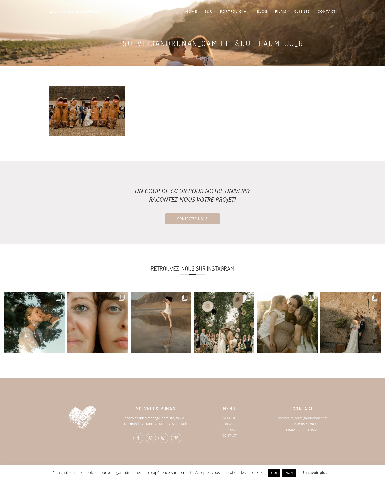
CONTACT (327, 11)
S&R (208, 11)
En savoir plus (314, 472)
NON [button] (289, 472)
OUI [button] (274, 472)
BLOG (262, 11)
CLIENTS (302, 11)
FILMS (281, 11)
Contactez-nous (192, 218)
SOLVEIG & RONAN (75, 11)
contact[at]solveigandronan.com (302, 418)
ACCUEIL (229, 418)
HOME (191, 11)
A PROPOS (229, 429)
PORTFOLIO (233, 11)
